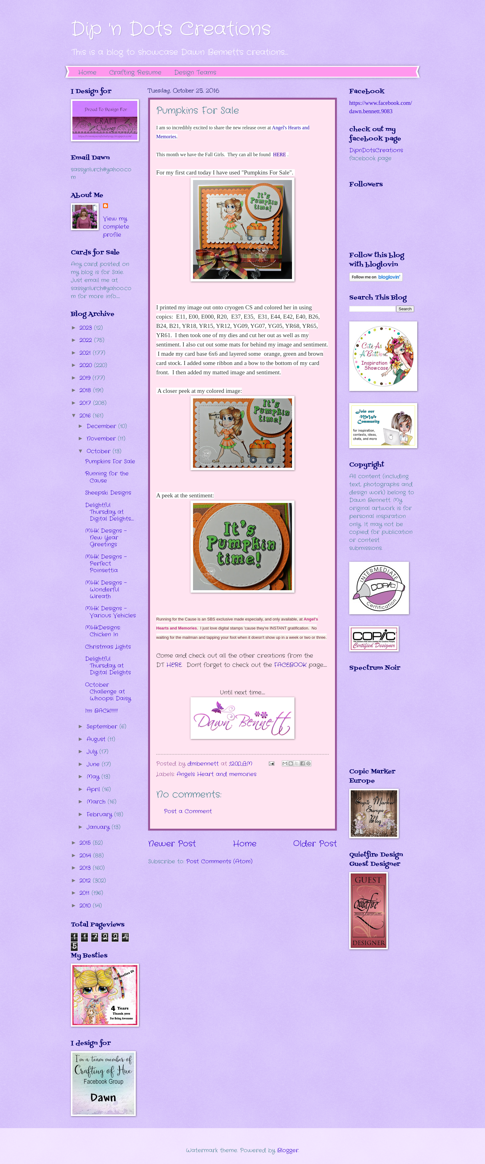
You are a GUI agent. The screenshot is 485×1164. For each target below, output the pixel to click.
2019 (85, 378)
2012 (86, 881)
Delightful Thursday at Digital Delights (108, 665)
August (97, 739)
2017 (86, 403)
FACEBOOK (290, 665)
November (102, 439)
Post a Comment (188, 811)
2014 (86, 856)
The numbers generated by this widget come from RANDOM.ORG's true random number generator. (374, 724)
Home (87, 72)
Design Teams (195, 72)
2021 (86, 353)
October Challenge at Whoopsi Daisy (108, 691)
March (97, 802)
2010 (86, 906)
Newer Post (172, 844)
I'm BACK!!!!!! (101, 711)
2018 (86, 390)
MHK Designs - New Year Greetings (106, 537)
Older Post (315, 844)
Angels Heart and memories (216, 774)
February (100, 814)
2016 (86, 416)
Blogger (287, 1150)
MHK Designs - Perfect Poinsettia (106, 563)
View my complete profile (116, 227)
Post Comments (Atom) (219, 861)
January (99, 827)
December (102, 426)
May (94, 777)
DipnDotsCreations (376, 150)
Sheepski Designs (108, 493)
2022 (86, 340)
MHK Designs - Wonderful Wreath (106, 589)
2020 (86, 365)
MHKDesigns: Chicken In (102, 631)
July (93, 752)
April (94, 789)
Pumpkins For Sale (110, 461)
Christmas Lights (108, 647)
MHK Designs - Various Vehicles (110, 611)
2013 (86, 868)
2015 (86, 843)
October (100, 451)
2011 (85, 893)
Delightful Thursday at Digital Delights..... (109, 512)
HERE (279, 154)
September (103, 727)
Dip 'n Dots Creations (171, 29)
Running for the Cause (107, 477)
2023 (86, 328)
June (94, 764)
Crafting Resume (135, 72)
